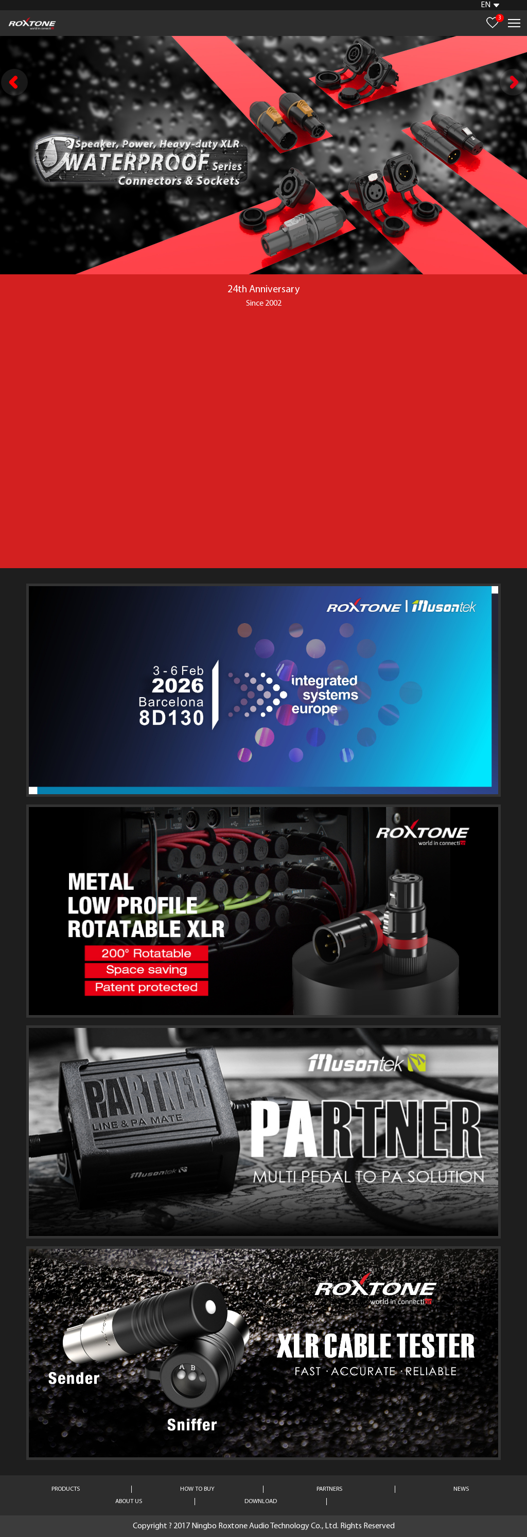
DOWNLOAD (260, 1501)
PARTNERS (329, 1489)
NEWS (461, 1489)
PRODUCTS (65, 1489)
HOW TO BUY (197, 1489)
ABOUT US (128, 1501)
